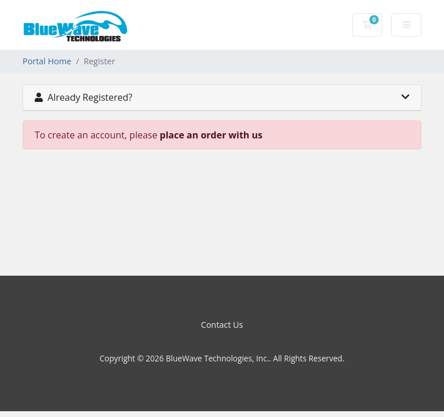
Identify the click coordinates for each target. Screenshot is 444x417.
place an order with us (211, 135)
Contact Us (222, 324)
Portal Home (47, 61)
